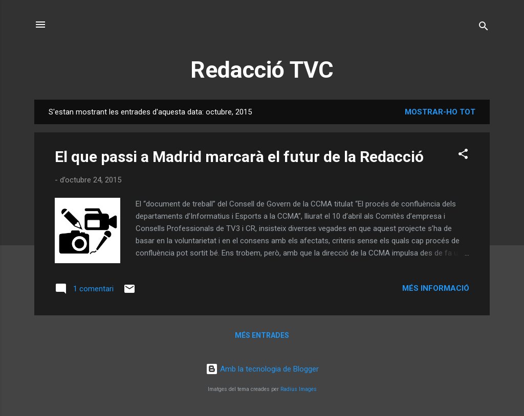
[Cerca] (483, 27)
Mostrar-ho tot (440, 112)
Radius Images (298, 389)
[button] (463, 156)
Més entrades (262, 335)
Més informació (435, 288)
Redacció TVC (262, 69)
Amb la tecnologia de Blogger (262, 369)
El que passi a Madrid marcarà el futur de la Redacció (239, 157)
